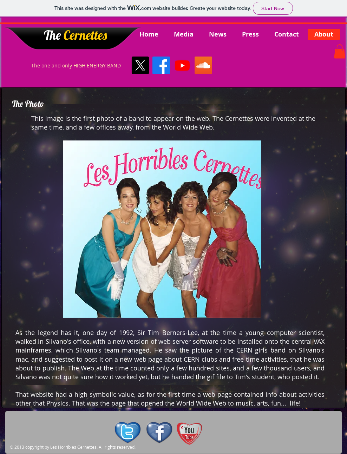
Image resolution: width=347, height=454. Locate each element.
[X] (140, 65)
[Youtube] (182, 65)
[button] (340, 51)
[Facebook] (161, 65)
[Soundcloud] (203, 65)
